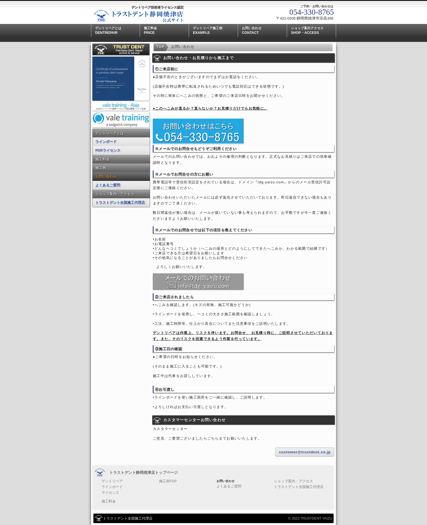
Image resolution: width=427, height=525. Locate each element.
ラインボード (106, 142)
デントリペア (111, 481)
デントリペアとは (109, 133)
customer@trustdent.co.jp (305, 452)
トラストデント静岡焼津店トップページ (143, 472)
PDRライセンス (107, 150)
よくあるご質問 (107, 185)
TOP (160, 47)
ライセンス (109, 491)
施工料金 (102, 159)
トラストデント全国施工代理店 (120, 202)
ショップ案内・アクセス (114, 194)
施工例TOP (163, 481)
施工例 (100, 168)
